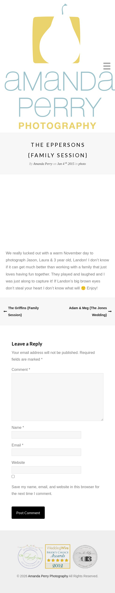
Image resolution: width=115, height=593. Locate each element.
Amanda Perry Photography (48, 576)
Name (18, 428)
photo (82, 164)
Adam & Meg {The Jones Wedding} (88, 311)
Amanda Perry (42, 164)
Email (17, 445)
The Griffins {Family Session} (23, 311)
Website (18, 463)
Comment (21, 370)
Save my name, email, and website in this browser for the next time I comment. (55, 490)
